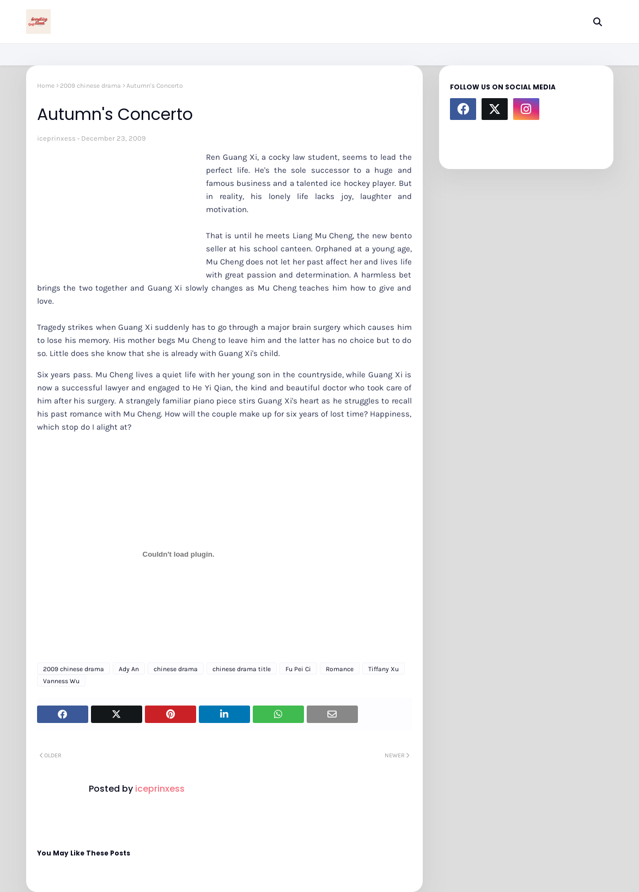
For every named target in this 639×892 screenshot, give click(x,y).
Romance (340, 669)
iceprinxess (56, 138)
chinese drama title (241, 669)
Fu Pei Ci (298, 669)
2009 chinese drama (90, 85)
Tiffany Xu (383, 669)
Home (45, 85)
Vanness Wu (61, 681)
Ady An (129, 669)
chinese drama (176, 669)
